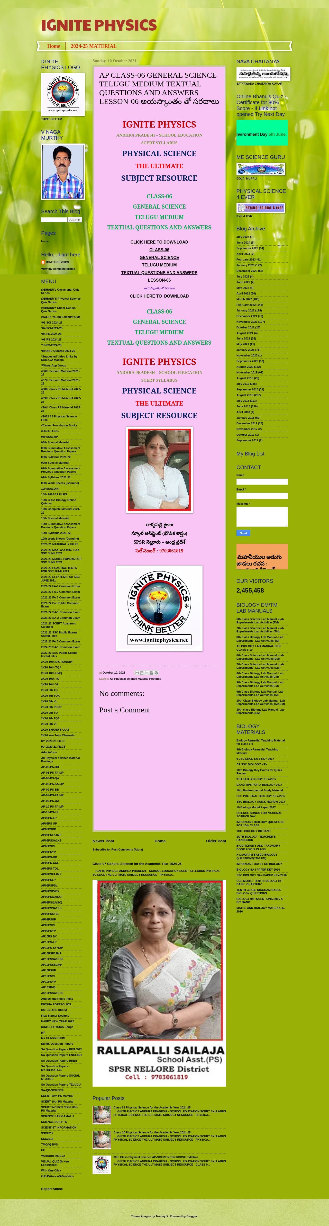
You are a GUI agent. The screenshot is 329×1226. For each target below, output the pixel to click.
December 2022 (246, 270)
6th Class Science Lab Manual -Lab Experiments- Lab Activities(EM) (260, 657)
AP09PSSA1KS (51, 908)
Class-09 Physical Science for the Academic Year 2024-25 (151, 1107)
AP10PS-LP (49, 942)
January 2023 (245, 265)
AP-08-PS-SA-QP (52, 783)
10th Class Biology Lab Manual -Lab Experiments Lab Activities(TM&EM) (260, 702)
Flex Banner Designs (55, 1015)
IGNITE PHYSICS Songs (57, 1026)
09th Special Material (55, 462)
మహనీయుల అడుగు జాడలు (57, 1176)
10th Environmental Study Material (259, 790)
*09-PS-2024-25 (51, 339)
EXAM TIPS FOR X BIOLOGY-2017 (259, 784)
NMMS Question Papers (57, 1043)
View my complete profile (58, 268)
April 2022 (243, 293)
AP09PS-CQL (50, 862)
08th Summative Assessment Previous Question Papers (60, 449)
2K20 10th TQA (51, 667)
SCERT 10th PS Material (57, 1101)
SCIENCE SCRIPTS (54, 1121)
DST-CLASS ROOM (54, 1010)
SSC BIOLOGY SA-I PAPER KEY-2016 (261, 875)
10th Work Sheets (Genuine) (60, 538)
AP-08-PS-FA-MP (52, 772)
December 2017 (246, 423)
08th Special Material (55, 442)
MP (43, 1032)
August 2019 (244, 378)
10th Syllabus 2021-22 (56, 532)
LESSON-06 (159, 280)
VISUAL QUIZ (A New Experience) (55, 1163)
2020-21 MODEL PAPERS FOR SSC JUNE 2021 (61, 560)
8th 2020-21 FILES (53, 740)
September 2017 (247, 440)
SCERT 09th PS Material (57, 1095)
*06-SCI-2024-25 (51, 322)
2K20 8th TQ (49, 690)
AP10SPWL (48, 987)
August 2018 (244, 395)
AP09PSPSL (49, 885)
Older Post (216, 841)
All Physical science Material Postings (135, 678)
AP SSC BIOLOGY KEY (251, 764)
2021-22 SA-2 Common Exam (60, 617)
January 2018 (245, 417)
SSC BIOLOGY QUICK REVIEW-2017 (260, 801)
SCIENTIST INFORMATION (59, 1127)
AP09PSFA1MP (51, 874)
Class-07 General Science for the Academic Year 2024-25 (137, 864)
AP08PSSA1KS (51, 840)
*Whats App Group (53, 365)
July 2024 (242, 236)
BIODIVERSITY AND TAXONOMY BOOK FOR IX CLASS (258, 847)
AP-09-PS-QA (50, 800)
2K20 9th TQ (49, 712)
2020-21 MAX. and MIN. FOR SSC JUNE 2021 (60, 551)
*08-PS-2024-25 (51, 333)
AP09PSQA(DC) (51, 896)
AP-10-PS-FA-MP (52, 806)
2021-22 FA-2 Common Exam (60, 591)
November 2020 (247, 355)
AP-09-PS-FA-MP (52, 795)
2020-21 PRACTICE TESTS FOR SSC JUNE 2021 (59, 569)
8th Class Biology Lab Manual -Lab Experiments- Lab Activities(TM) (260, 639)
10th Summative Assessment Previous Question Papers (60, 525)
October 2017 (245, 434)
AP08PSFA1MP (51, 834)
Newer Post (103, 841)
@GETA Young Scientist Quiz (60, 316)
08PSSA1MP (49, 436)
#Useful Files (50, 431)
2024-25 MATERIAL (94, 46)
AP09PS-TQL (50, 868)
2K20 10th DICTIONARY (57, 661)
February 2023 (246, 259)
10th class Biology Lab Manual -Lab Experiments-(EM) (260, 711)
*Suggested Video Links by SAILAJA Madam (59, 358)
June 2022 (243, 282)
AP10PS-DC (49, 936)
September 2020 (247, 361)
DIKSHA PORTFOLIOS (56, 1004)
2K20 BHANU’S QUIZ (55, 729)
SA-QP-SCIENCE (52, 1090)
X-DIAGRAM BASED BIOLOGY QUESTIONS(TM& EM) (256, 856)
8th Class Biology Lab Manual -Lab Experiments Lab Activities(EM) (260, 675)
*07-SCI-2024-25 (51, 328)
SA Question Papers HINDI (59, 1060)
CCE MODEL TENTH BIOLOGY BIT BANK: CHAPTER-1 (259, 882)
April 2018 (243, 412)
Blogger (192, 1216)
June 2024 (243, 242)
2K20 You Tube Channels (58, 735)
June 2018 (243, 406)
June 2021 (243, 338)
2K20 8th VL (49, 701)
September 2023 (247, 248)
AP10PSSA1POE (52, 959)
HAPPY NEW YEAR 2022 (57, 1021)
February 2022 (246, 304)
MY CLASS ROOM (53, 1038)
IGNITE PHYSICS (99, 24)
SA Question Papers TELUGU (61, 1084)
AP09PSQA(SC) (51, 902)
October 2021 (245, 327)
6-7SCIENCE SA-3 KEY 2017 (255, 758)
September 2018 (247, 389)
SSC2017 (47, 1133)
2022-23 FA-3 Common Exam (60, 641)
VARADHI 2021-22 (53, 1155)
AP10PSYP (48, 981)
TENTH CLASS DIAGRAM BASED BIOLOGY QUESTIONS (258, 891)
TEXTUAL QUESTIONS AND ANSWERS (159, 273)
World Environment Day (255, 134)
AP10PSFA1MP (51, 953)
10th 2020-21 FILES (54, 494)
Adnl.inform (49, 752)
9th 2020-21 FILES (53, 746)
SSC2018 (47, 1138)
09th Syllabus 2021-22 (56, 477)
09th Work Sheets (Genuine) (60, 483)
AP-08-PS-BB (50, 766)
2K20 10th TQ (50, 678)
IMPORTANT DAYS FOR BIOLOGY (259, 863)
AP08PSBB (48, 829)
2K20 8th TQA (50, 695)
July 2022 (242, 276)
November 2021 (247, 321)
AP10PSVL (48, 976)
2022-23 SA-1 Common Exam (60, 647)
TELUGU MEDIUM (159, 265)
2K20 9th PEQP (51, 707)
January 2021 (245, 349)
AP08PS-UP (49, 823)
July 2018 (242, 400)
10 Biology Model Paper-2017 (256, 807)
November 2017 (247, 429)
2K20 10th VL (50, 684)
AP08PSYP (48, 851)
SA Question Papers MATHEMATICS (54, 1068)
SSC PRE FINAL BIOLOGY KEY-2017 (261, 796)
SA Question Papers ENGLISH (61, 1055)
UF (43, 1150)
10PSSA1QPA (50, 488)
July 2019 (242, 383)
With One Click (51, 1170)
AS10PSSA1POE (52, 993)
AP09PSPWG (50, 891)
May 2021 (242, 344)
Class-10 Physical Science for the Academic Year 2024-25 (151, 1132)
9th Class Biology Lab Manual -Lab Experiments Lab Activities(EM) (260, 684)
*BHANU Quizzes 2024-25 (58, 350)
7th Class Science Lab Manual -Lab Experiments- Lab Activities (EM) (260, 666)
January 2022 (245, 310)
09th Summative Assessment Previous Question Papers (60, 470)
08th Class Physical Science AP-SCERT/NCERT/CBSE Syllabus (155, 1157)
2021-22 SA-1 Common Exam (60, 612)
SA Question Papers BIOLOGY (61, 1049)
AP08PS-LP (49, 817)
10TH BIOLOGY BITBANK (253, 831)
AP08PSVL (48, 846)
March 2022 (244, 299)
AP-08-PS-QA (50, 778)
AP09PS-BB (49, 857)
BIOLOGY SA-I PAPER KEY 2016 (258, 869)
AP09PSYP (48, 930)
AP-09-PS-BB (50, 789)
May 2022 (242, 287)
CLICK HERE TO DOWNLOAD (159, 242)
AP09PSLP (48, 879)
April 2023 (243, 253)
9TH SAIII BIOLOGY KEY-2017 (256, 779)
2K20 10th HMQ (51, 673)
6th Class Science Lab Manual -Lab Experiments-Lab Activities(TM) (260, 621)
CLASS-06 (159, 250)
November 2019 (247, 372)
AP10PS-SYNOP (52, 947)
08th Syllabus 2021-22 (56, 457)
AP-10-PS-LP (49, 812)
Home (53, 46)
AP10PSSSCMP (51, 964)
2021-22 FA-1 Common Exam (60, 586)
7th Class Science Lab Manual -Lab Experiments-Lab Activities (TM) (260, 630)
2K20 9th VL (49, 724)
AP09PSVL (48, 925)
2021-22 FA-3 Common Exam (60, 597)
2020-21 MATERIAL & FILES (59, 544)
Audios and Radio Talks (57, 998)
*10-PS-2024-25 (51, 345)
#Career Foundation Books (59, 425)
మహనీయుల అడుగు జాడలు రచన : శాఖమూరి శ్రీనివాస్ (258, 551)
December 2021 (246, 316)
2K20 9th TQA (50, 718)
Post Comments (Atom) (127, 849)
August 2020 (244, 366)
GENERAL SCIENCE (159, 257)
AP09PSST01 (50, 913)
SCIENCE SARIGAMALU (57, 1116)
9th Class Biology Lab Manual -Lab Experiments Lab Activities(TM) (260, 693)
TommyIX (162, 1216)
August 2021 (244, 333)
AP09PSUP (48, 919)
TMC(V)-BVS (49, 1144)
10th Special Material (55, 518)
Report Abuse (52, 1189)
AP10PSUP (48, 970)
